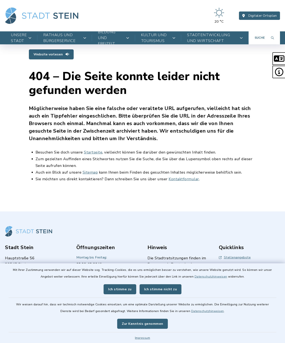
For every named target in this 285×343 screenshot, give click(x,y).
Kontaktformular (184, 179)
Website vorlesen (51, 54)
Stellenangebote (235, 257)
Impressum (142, 338)
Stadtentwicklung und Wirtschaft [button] (215, 37)
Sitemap (90, 172)
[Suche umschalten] (264, 37)
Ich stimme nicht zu (160, 289)
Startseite (93, 152)
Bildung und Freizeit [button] (113, 37)
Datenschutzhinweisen (211, 277)
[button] (278, 58)
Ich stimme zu (120, 289)
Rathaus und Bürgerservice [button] (64, 37)
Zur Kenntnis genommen (142, 323)
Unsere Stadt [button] (21, 37)
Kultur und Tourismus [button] (158, 37)
